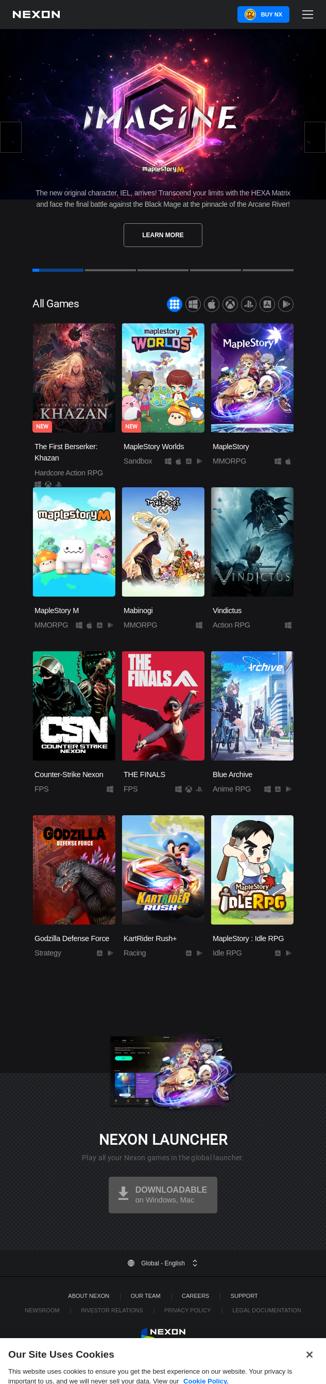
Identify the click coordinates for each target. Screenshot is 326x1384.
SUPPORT (244, 1296)
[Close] (309, 1365)
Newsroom (42, 1310)
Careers (195, 1296)
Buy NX (271, 14)
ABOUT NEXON (88, 1296)
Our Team (146, 1296)
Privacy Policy (187, 1310)
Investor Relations (112, 1310)
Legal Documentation (266, 1310)
